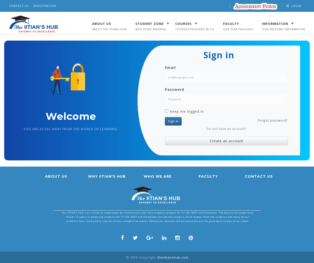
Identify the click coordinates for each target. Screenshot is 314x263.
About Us (101, 23)
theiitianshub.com (172, 257)
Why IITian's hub (107, 176)
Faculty (231, 23)
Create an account (226, 141)
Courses (183, 23)
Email (170, 67)
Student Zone (149, 23)
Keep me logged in (184, 111)
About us (56, 176)
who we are (158, 176)
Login (293, 6)
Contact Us (19, 6)
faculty (208, 176)
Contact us (259, 176)
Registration (45, 6)
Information (275, 23)
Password (174, 89)
